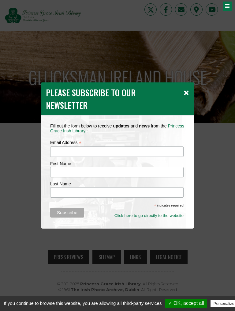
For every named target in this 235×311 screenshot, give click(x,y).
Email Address (65, 143)
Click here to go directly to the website (149, 215)
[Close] (186, 93)
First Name (60, 163)
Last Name (60, 183)
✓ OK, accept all (186, 303)
